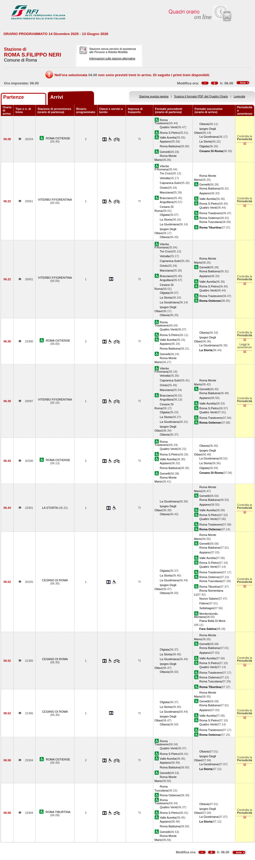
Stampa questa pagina (153, 96)
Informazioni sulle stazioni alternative (112, 58)
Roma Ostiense (209, 218)
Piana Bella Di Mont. (212, 620)
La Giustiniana (208, 136)
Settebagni (206, 608)
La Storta (205, 141)
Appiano (165, 141)
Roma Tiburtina (209, 586)
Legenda (239, 96)
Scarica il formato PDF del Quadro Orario (201, 96)
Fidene (204, 603)
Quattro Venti (168, 127)
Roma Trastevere (162, 121)
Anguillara (166, 202)
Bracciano (166, 198)
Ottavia (204, 124)
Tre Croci (166, 173)
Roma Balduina (170, 146)
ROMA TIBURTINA (57, 812)
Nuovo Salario (208, 598)
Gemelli (165, 151)
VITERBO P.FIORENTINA (55, 199)
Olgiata (204, 146)
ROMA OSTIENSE (58, 138)
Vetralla (165, 178)
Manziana (166, 192)
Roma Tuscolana (210, 221)
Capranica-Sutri (170, 182)
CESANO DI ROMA (55, 580)
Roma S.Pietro (169, 132)
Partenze (13, 97)
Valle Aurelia (168, 137)
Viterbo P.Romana (162, 168)
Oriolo (164, 187)
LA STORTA (50, 507)
